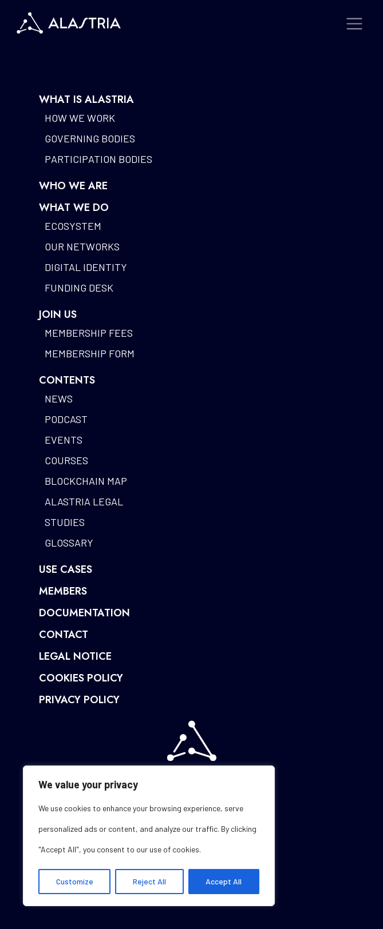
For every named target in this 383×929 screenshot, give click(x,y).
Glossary (69, 542)
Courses (66, 460)
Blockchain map (86, 481)
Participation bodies (98, 159)
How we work (80, 117)
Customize (74, 881)
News (59, 398)
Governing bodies (90, 138)
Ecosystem (73, 226)
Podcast (66, 419)
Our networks (82, 246)
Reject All (149, 881)
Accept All (224, 881)
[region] (149, 835)
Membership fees (89, 332)
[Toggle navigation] (354, 23)
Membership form (90, 353)
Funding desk (79, 287)
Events (63, 439)
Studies (65, 522)
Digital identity (86, 267)
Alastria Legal (84, 501)
